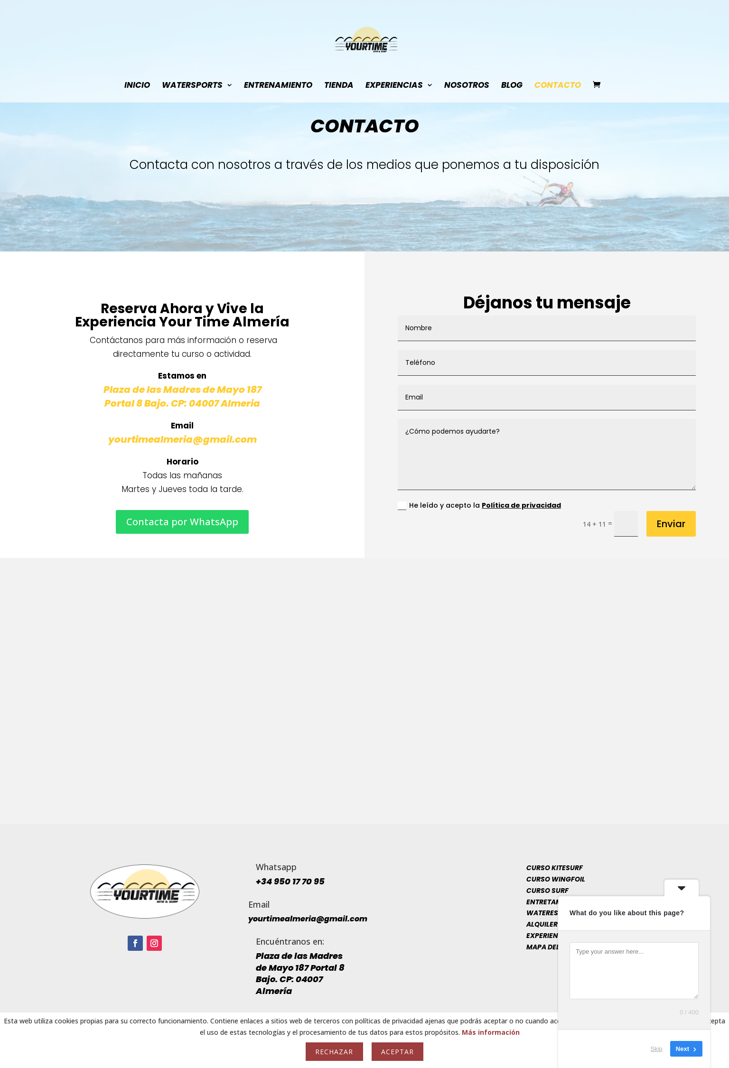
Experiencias (394, 86)
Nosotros (466, 86)
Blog (512, 86)
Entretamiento (554, 902)
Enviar (671, 523)
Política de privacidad (521, 505)
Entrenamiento (278, 86)
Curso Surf (547, 890)
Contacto (557, 86)
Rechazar (334, 1051)
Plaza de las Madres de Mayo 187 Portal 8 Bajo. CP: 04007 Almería (300, 973)
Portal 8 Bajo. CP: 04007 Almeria (182, 403)
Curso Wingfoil (555, 879)
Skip (657, 1048)
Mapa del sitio (552, 947)
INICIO (137, 86)
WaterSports (192, 86)
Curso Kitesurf (554, 868)
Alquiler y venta (556, 924)
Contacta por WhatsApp (182, 521)
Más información (491, 1032)
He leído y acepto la (479, 505)
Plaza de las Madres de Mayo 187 (182, 389)
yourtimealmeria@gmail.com (182, 439)
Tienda (339, 86)
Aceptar (397, 1051)
